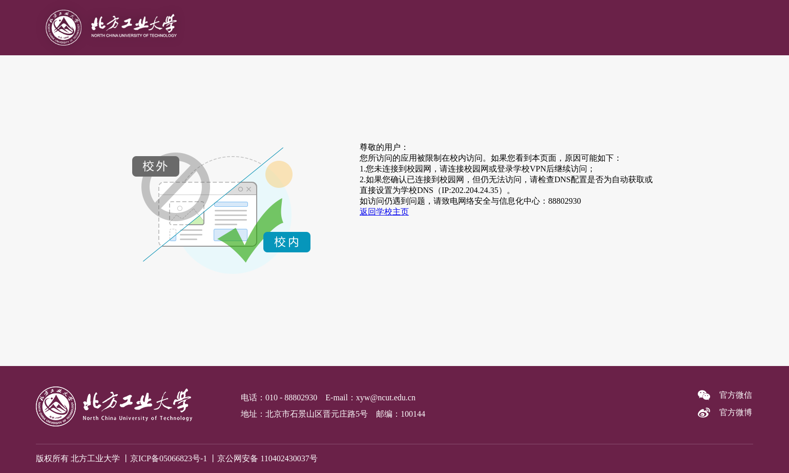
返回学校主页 (384, 211)
